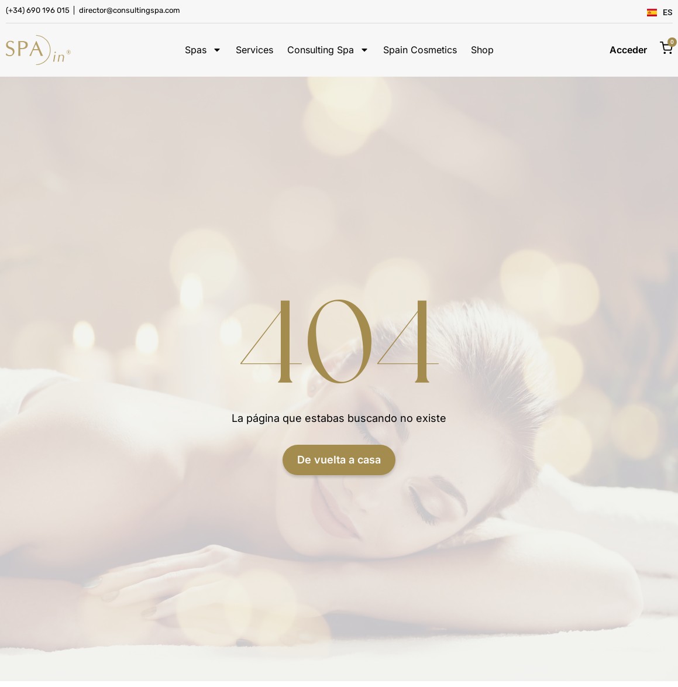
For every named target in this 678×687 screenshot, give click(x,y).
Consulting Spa (328, 50)
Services (254, 50)
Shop (482, 50)
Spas (203, 50)
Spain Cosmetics (420, 50)
